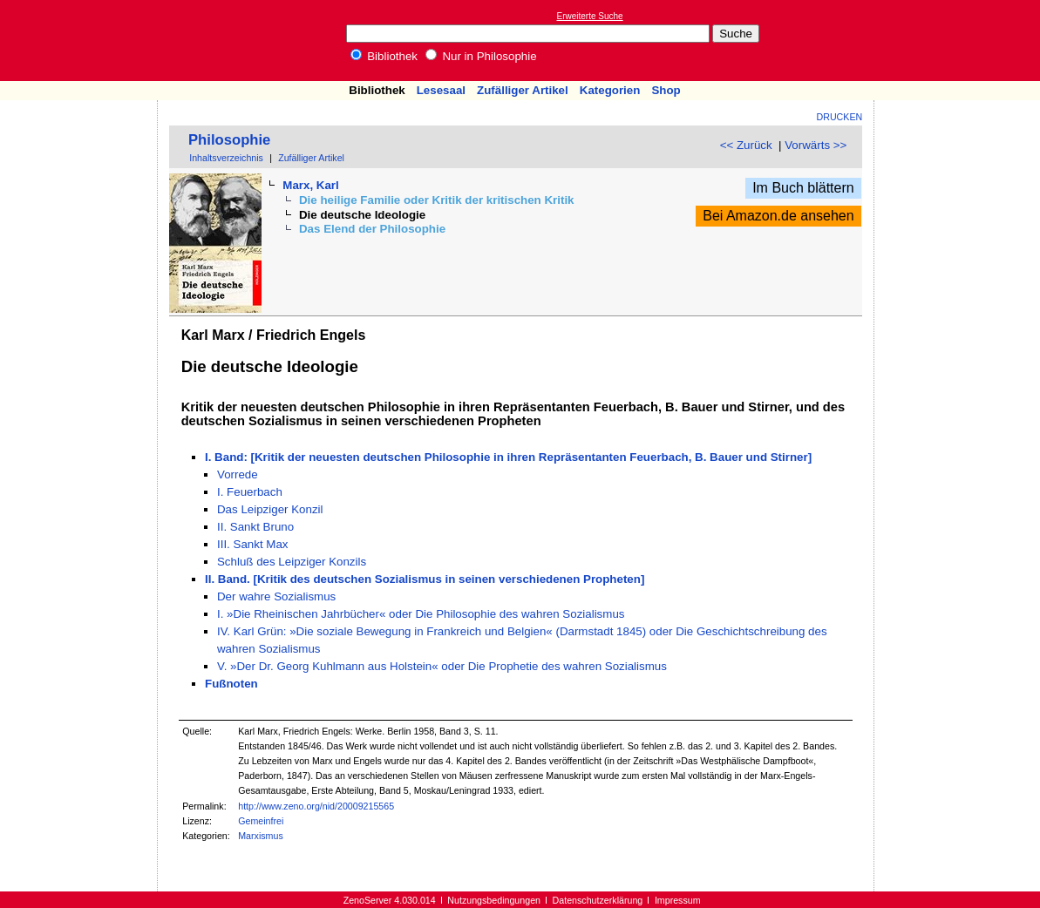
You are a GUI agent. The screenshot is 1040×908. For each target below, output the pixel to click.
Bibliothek (384, 56)
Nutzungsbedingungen (493, 900)
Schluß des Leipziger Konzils (291, 561)
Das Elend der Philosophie (372, 228)
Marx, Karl (310, 185)
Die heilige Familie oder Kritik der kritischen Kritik (436, 200)
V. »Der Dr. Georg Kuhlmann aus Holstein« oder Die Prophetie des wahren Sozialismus (442, 666)
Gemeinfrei (260, 821)
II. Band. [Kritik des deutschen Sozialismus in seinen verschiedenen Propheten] (424, 579)
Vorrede (237, 474)
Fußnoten (231, 683)
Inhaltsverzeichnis (226, 157)
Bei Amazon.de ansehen (778, 215)
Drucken (840, 117)
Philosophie (229, 140)
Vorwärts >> (815, 145)
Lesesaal (441, 90)
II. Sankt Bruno (255, 526)
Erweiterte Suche (590, 16)
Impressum (678, 900)
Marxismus (260, 835)
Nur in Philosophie (481, 56)
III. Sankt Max (252, 544)
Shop (665, 90)
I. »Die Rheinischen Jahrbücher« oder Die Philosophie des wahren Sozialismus (420, 613)
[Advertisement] (959, 40)
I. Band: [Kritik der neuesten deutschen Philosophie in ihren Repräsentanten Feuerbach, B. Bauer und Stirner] (508, 457)
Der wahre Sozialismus (276, 596)
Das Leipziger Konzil (270, 509)
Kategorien (610, 90)
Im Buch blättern (803, 187)
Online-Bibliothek (83, 40)
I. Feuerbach (249, 491)
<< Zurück (746, 145)
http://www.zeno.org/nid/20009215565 (316, 806)
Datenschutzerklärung (598, 900)
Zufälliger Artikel (522, 90)
